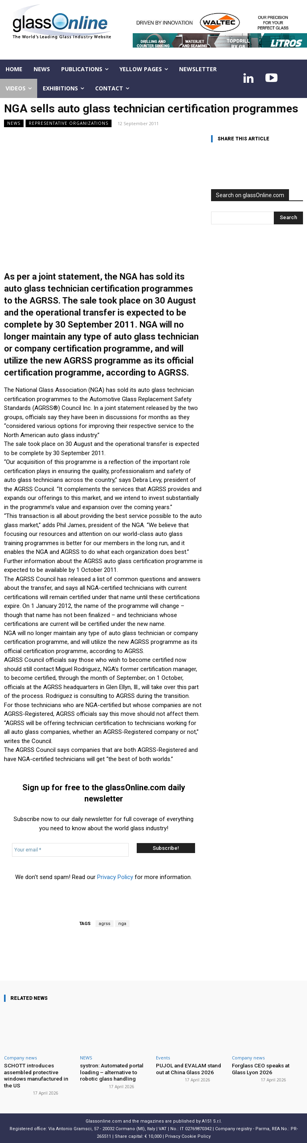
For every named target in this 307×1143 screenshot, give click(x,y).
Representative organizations (69, 123)
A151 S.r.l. (212, 1119)
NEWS (14, 123)
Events (163, 1057)
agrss (104, 923)
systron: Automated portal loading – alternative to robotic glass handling (111, 1071)
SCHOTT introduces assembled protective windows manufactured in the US (39, 1074)
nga (122, 923)
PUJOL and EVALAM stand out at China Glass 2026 (191, 1068)
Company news (20, 1057)
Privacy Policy (115, 877)
